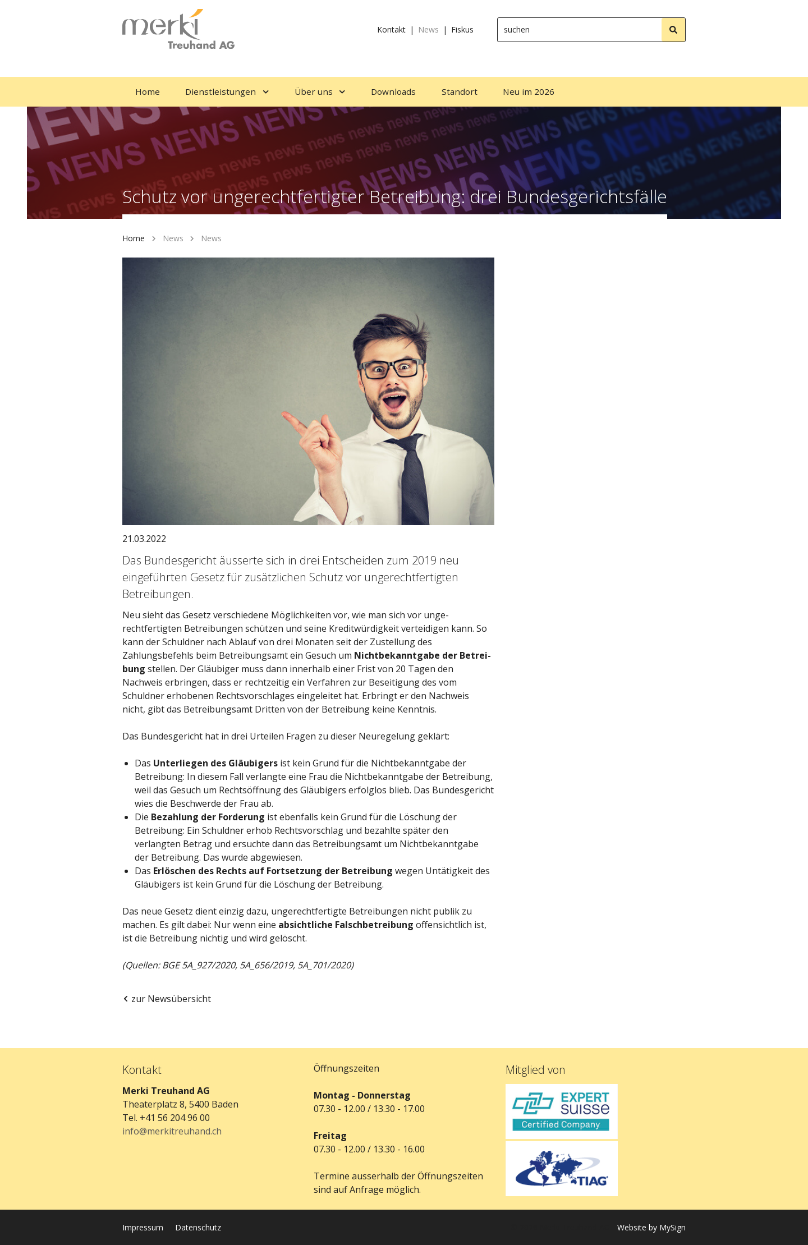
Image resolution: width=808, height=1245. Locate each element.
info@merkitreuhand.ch (172, 1131)
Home (133, 238)
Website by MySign (651, 1227)
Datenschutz (198, 1227)
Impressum (142, 1227)
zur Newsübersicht (166, 998)
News (428, 29)
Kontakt (391, 29)
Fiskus (462, 29)
